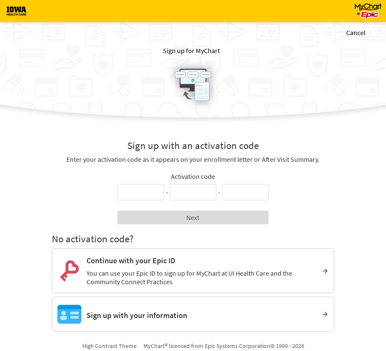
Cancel (355, 32)
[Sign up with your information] (193, 314)
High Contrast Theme (109, 346)
